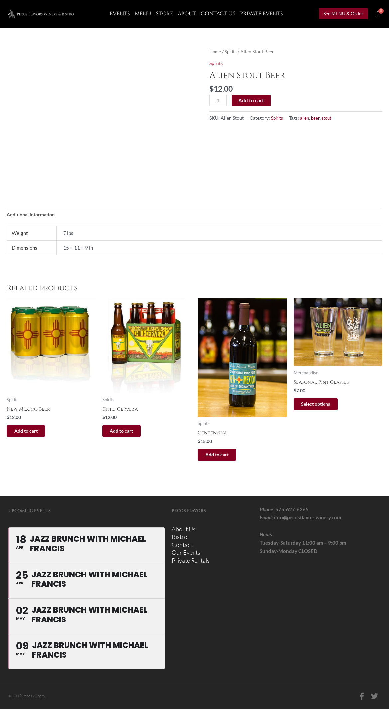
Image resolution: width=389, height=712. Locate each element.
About (187, 13)
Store (164, 13)
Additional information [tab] (33, 215)
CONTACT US (218, 13)
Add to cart (252, 100)
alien (306, 118)
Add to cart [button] (33, 433)
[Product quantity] (218, 101)
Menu (143, 13)
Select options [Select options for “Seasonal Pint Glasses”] (323, 406)
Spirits (232, 51)
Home (215, 51)
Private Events (261, 13)
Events (120, 13)
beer (318, 118)
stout (329, 118)
